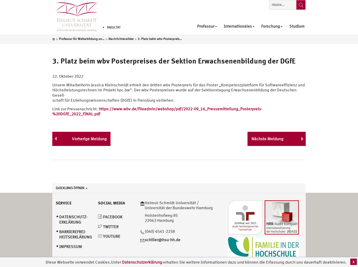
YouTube (109, 236)
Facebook (110, 216)
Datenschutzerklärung (142, 262)
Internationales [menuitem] (239, 26)
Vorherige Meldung (89, 138)
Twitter (108, 226)
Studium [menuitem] (297, 26)
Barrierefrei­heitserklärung (75, 234)
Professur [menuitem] (207, 26)
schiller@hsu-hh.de (162, 239)
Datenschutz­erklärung (73, 219)
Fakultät (112, 27)
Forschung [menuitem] (271, 26)
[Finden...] (300, 5)
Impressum (70, 246)
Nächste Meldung (267, 138)
